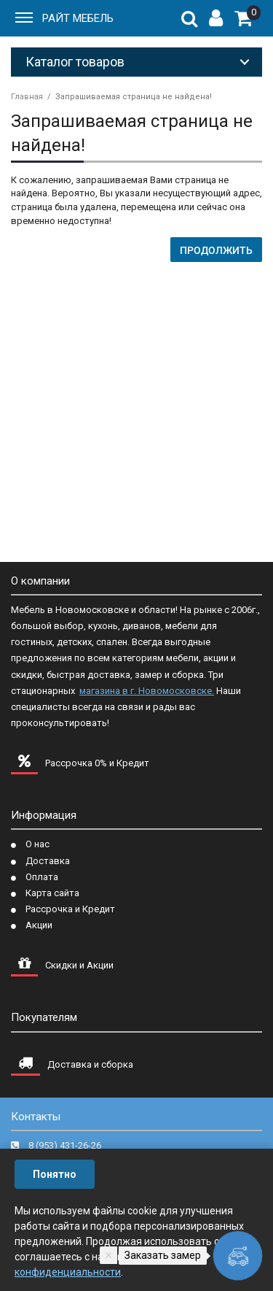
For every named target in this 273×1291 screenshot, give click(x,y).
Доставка (47, 860)
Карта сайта (52, 892)
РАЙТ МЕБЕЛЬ (78, 18)
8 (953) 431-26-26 (64, 1145)
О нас (37, 844)
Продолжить (216, 250)
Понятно (54, 1174)
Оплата (41, 876)
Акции (38, 925)
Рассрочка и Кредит (70, 908)
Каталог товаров (74, 61)
